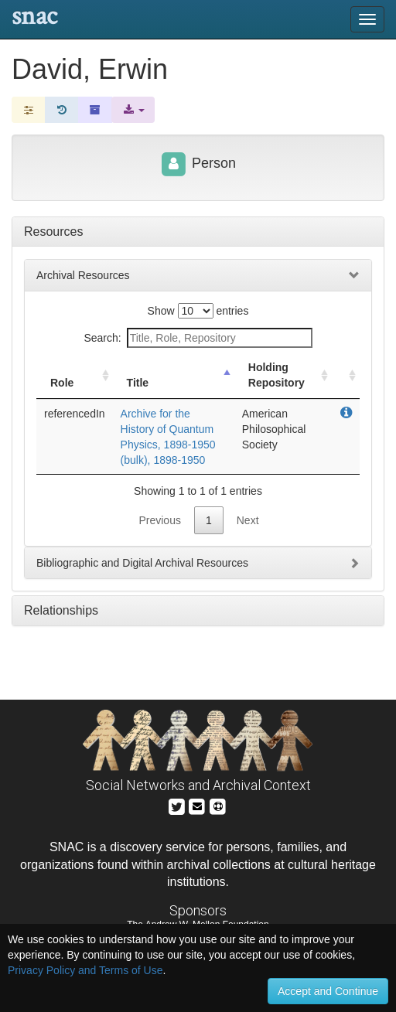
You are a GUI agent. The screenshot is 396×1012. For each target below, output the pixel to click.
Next (248, 520)
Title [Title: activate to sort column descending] (138, 383)
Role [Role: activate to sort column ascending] (61, 383)
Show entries (198, 311)
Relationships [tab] (61, 610)
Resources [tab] (53, 231)
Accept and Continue (328, 991)
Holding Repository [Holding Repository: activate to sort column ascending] (276, 375)
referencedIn (74, 413)
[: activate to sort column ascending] (346, 375)
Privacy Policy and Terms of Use (85, 970)
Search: (198, 338)
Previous (159, 520)
